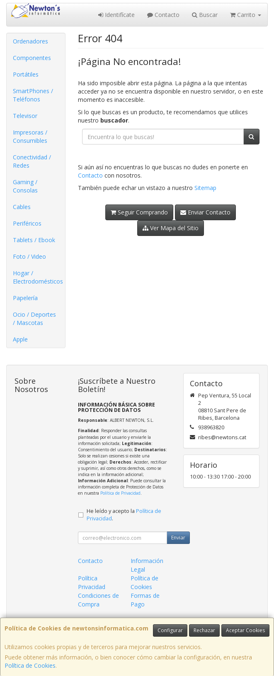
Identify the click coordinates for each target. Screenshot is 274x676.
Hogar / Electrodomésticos (38, 277)
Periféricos (27, 223)
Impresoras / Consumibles (30, 136)
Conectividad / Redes (32, 161)
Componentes (32, 58)
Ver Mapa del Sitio (171, 228)
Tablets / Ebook (34, 240)
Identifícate (116, 15)
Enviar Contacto (205, 212)
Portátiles (26, 74)
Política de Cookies (30, 665)
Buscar (205, 15)
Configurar (170, 630)
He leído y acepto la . (124, 515)
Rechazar (204, 630)
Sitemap (205, 188)
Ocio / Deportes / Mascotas (34, 318)
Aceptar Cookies (245, 630)
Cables (22, 207)
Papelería (25, 298)
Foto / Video (29, 256)
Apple (20, 339)
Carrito (245, 15)
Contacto (163, 15)
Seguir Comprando (139, 212)
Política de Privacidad (120, 493)
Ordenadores (30, 41)
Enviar (178, 537)
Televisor (25, 116)
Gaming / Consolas (25, 186)
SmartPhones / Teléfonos (33, 95)
